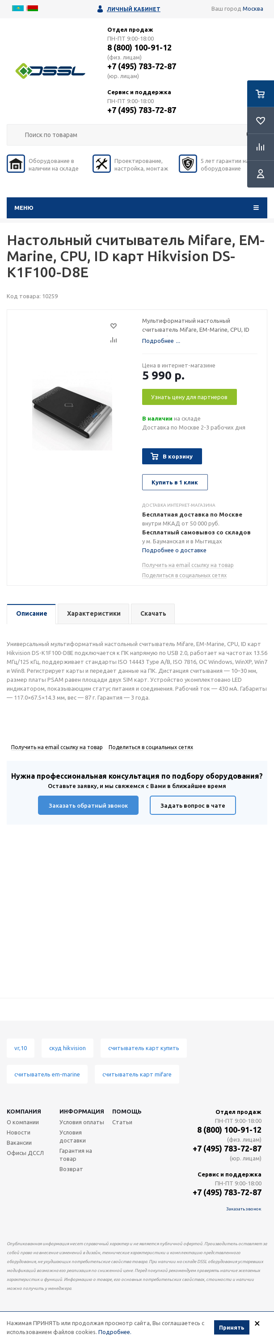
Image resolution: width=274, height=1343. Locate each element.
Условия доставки (72, 1136)
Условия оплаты (81, 1122)
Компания (24, 1111)
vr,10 (20, 1048)
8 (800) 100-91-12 (139, 47)
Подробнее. (114, 1332)
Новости (18, 1132)
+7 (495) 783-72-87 (141, 66)
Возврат (71, 1169)
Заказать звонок (243, 1208)
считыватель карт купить (143, 1048)
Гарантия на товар (75, 1154)
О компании (23, 1122)
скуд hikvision (67, 1048)
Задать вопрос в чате (192, 805)
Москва (253, 8)
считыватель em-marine (47, 1074)
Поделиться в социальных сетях (184, 575)
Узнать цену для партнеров (189, 397)
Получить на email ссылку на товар (188, 565)
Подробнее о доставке (174, 550)
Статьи (122, 1122)
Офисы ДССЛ (25, 1153)
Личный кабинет (133, 9)
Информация (81, 1111)
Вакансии (19, 1142)
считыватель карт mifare (137, 1074)
